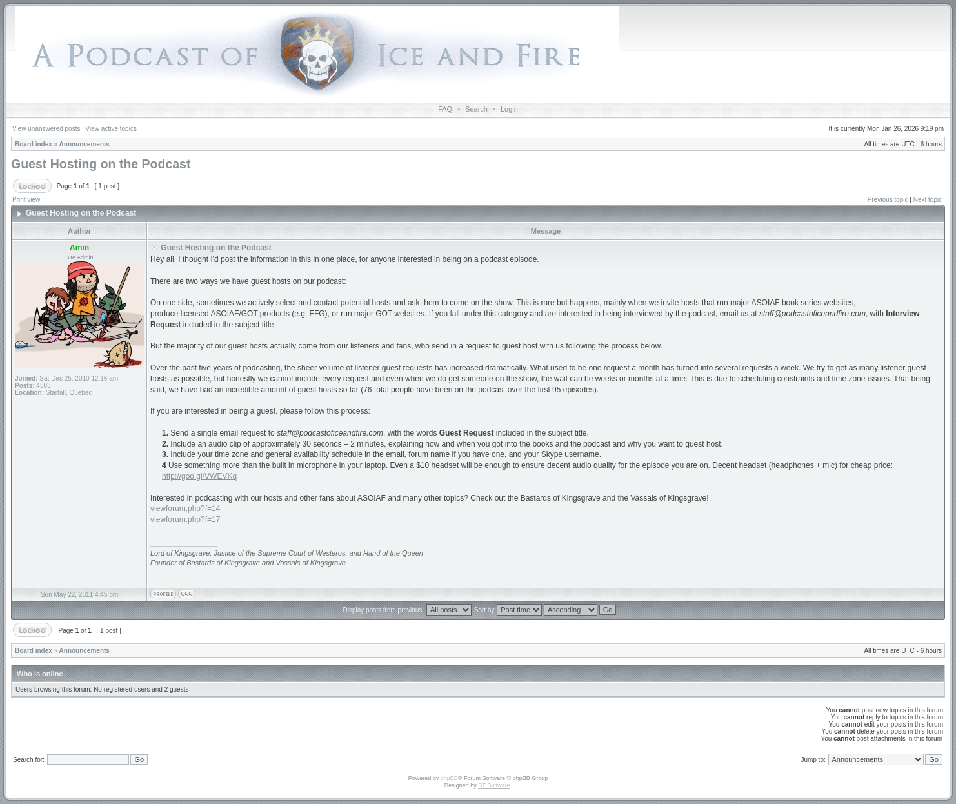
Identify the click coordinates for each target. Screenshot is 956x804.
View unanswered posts (46, 128)
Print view (26, 199)
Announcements (84, 144)
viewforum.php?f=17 (185, 519)
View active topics (111, 128)
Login (509, 109)
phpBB (449, 778)
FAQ (445, 109)
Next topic (927, 199)
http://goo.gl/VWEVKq (199, 476)
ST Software (494, 785)
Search (476, 109)
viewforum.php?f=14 (185, 508)
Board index (33, 144)
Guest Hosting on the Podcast (100, 164)
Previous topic (888, 199)
